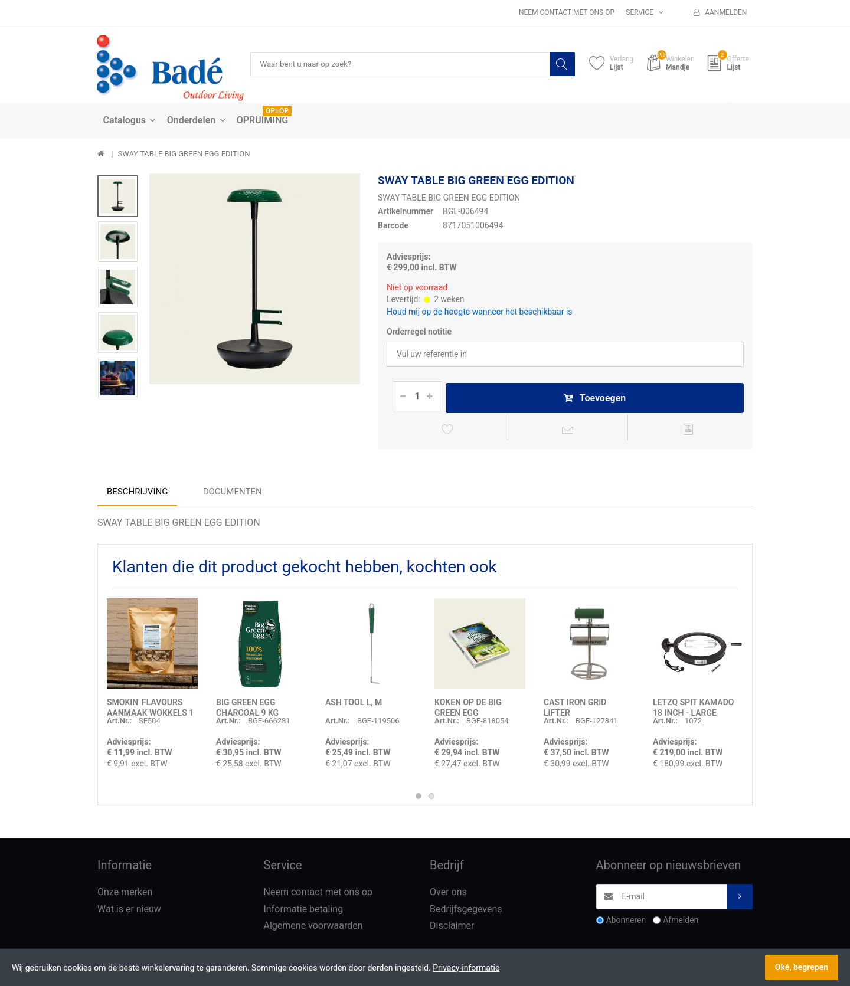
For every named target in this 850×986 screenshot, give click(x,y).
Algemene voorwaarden (313, 928)
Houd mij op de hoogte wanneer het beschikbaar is (480, 311)
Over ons (448, 894)
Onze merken (124, 894)
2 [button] (431, 798)
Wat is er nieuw (129, 911)
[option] (254, 279)
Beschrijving (137, 494)
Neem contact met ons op (566, 12)
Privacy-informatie (466, 967)
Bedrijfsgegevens (466, 911)
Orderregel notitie (419, 332)
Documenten (232, 494)
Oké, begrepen (801, 967)
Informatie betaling (304, 911)
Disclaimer (452, 928)
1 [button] (418, 798)
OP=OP (277, 111)
